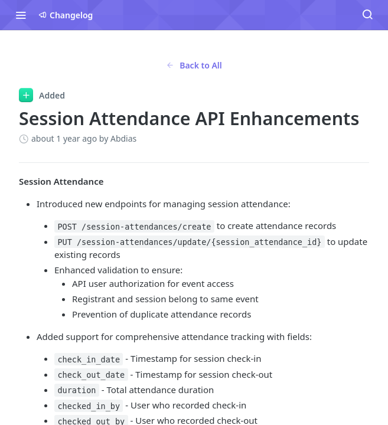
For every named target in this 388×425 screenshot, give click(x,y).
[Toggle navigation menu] (21, 15)
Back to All (194, 65)
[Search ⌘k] (367, 15)
